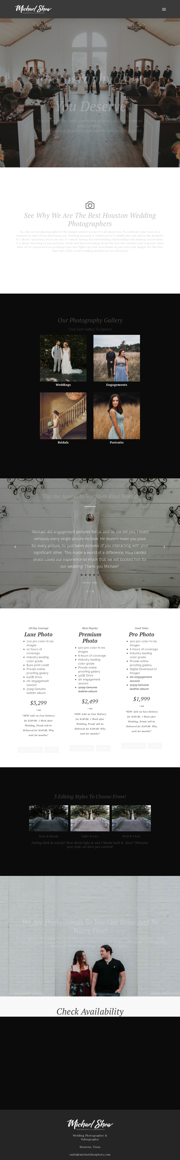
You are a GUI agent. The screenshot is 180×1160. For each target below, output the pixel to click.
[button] (164, 9)
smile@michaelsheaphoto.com (90, 1158)
